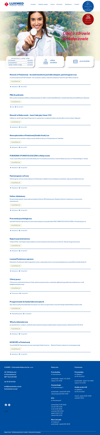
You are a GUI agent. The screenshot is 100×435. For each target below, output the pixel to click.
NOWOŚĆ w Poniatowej (20, 342)
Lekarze (52, 4)
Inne (13, 107)
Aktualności (15, 86)
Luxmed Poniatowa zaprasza (21, 259)
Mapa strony (7, 432)
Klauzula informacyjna (35, 432)
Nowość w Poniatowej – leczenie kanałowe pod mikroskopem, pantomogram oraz (43, 75)
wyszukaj (29, 60)
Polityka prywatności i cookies (20, 432)
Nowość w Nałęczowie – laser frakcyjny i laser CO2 (30, 115)
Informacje (59, 4)
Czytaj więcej (15, 81)
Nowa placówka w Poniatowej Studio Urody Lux (29, 135)
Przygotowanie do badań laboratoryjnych (27, 302)
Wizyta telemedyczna (19, 322)
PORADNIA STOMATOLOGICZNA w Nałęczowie (30, 156)
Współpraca (68, 4)
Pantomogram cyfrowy (19, 176)
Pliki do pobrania (16, 95)
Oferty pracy (15, 279)
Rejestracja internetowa (20, 239)
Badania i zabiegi (43, 4)
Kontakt (76, 4)
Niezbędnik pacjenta (17, 313)
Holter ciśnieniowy (17, 196)
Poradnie (33, 4)
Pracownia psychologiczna (21, 219)
